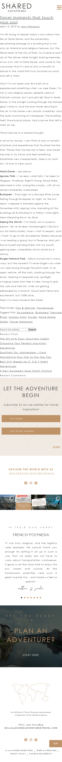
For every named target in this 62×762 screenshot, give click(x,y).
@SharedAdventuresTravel (32, 473)
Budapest (42, 312)
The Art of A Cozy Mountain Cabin (24, 338)
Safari (4, 321)
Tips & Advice (25, 307)
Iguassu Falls (17, 317)
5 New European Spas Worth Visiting (26, 370)
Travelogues (45, 307)
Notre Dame (47, 317)
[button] (21, 597)
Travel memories (21, 321)
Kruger (32, 317)
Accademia (25, 312)
